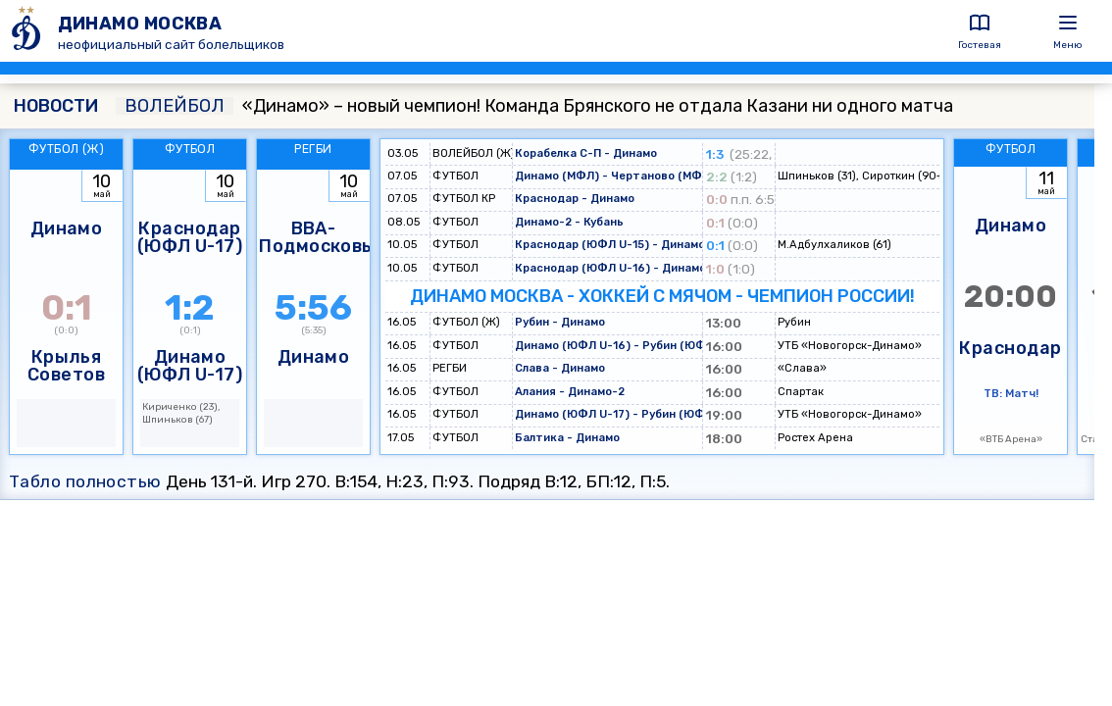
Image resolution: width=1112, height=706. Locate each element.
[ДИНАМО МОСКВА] (29, 31)
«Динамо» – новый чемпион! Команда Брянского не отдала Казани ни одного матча (534, 106)
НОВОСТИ (56, 106)
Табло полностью (85, 481)
